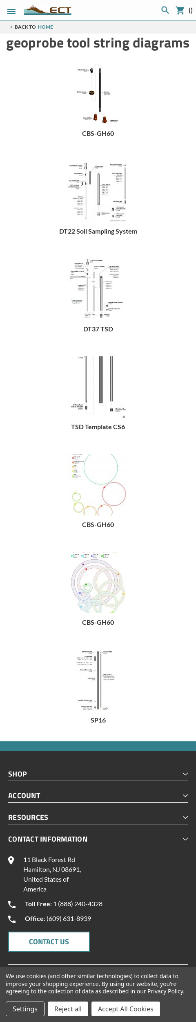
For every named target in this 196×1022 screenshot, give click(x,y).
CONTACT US (49, 941)
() (191, 10)
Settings (25, 1008)
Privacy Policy (165, 991)
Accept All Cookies (126, 1008)
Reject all (68, 1008)
